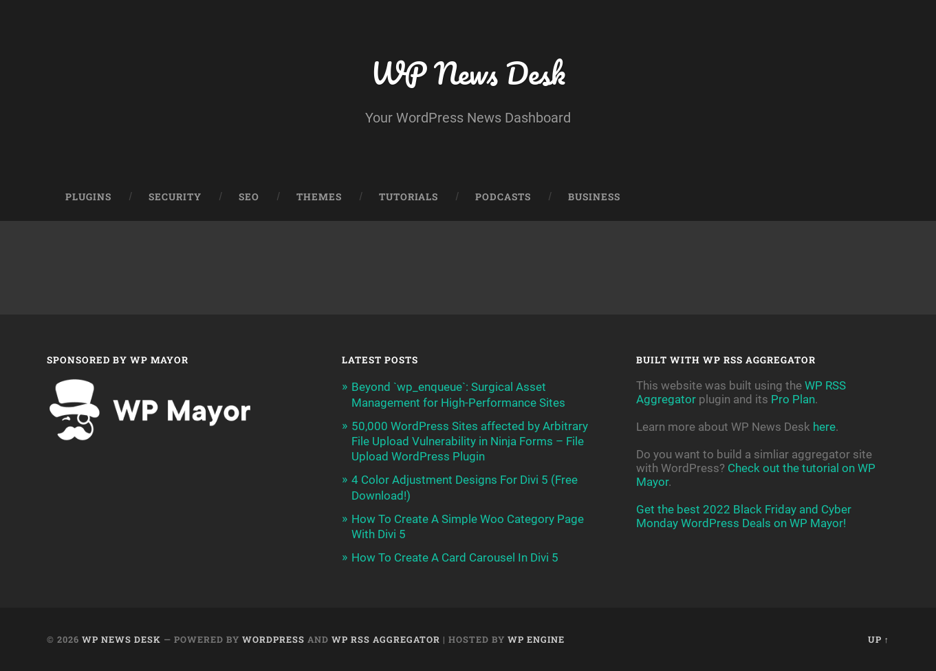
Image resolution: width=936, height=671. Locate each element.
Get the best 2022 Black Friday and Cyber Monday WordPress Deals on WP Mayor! (743, 516)
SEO (249, 197)
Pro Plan (793, 399)
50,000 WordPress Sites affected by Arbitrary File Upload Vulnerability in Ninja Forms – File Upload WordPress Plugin (469, 441)
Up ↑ (878, 639)
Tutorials (408, 197)
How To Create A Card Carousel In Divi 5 (454, 557)
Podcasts (503, 197)
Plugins (88, 197)
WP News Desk (468, 72)
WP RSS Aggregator (385, 639)
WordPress (273, 639)
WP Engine (536, 639)
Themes (319, 197)
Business (594, 197)
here (824, 427)
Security (175, 197)
